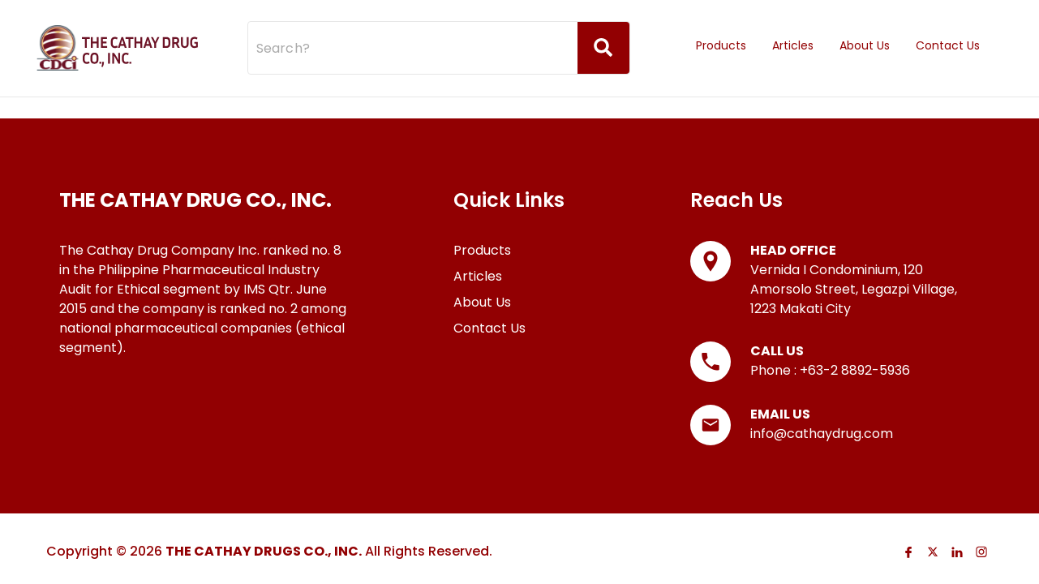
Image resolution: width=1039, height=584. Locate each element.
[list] (204, 256)
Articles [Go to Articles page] (793, 31)
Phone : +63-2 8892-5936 (830, 355)
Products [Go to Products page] (721, 31)
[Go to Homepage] (117, 32)
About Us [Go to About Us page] (864, 31)
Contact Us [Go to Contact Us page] (948, 31)
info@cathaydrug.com (821, 418)
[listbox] (841, 32)
